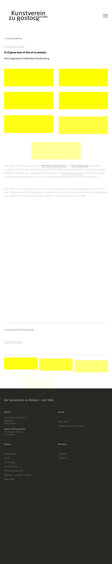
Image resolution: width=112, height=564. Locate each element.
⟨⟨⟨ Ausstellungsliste (13, 39)
